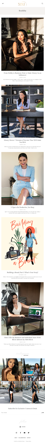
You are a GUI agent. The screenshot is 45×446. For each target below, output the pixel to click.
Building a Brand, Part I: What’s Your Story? (22, 272)
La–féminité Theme (21, 441)
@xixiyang (26, 355)
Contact (29, 437)
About (16, 437)
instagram (22, 353)
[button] (3, 3)
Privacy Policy (28, 441)
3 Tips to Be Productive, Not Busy (22, 207)
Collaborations (22, 437)
